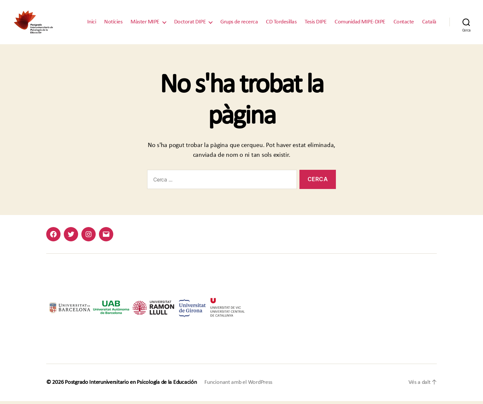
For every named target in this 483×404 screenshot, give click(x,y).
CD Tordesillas (281, 23)
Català (429, 23)
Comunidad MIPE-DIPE (360, 23)
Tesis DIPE (315, 23)
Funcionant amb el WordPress (238, 386)
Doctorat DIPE (190, 23)
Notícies (113, 23)
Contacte (403, 23)
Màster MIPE (145, 23)
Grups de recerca (239, 23)
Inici (91, 23)
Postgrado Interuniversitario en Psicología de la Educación (131, 386)
